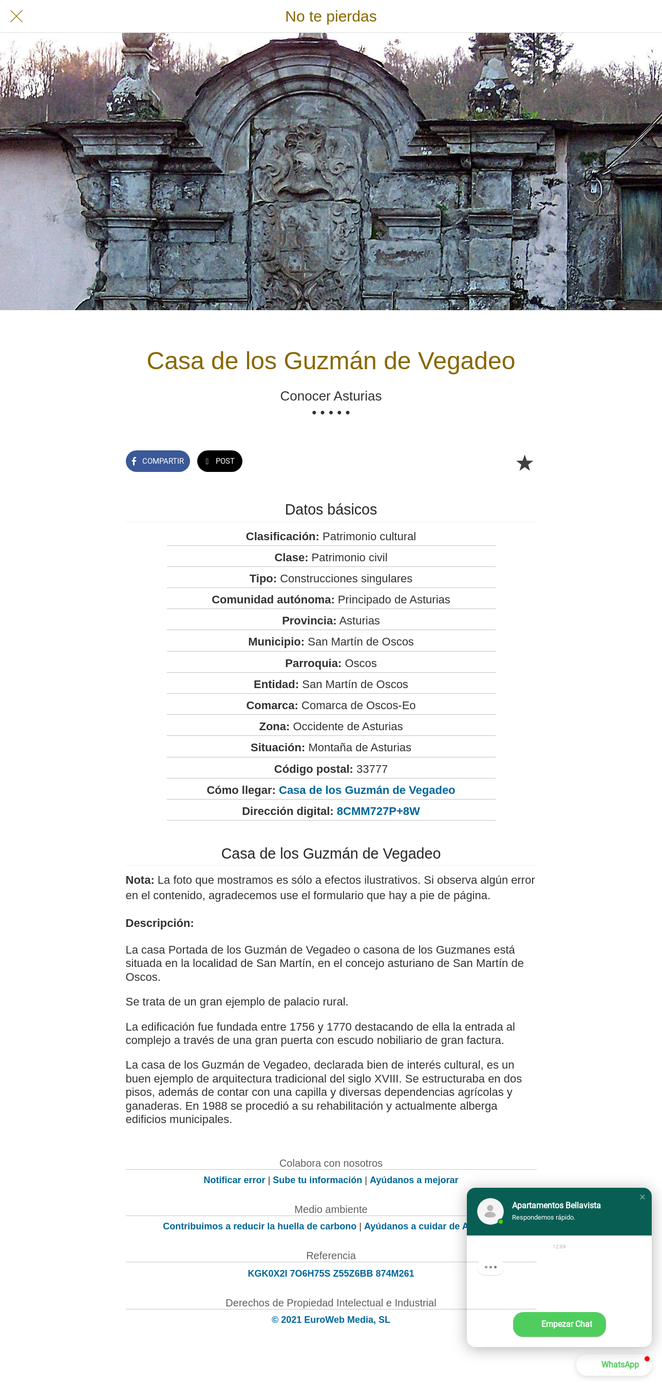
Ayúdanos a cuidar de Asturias (431, 1226)
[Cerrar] (16, 16)
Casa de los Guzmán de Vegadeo (367, 790)
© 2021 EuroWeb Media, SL (331, 1320)
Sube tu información (317, 1180)
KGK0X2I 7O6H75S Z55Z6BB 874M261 (331, 1273)
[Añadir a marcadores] (524, 462)
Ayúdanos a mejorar (414, 1180)
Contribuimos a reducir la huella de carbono (259, 1226)
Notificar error (235, 1180)
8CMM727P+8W (378, 811)
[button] (642, 1197)
